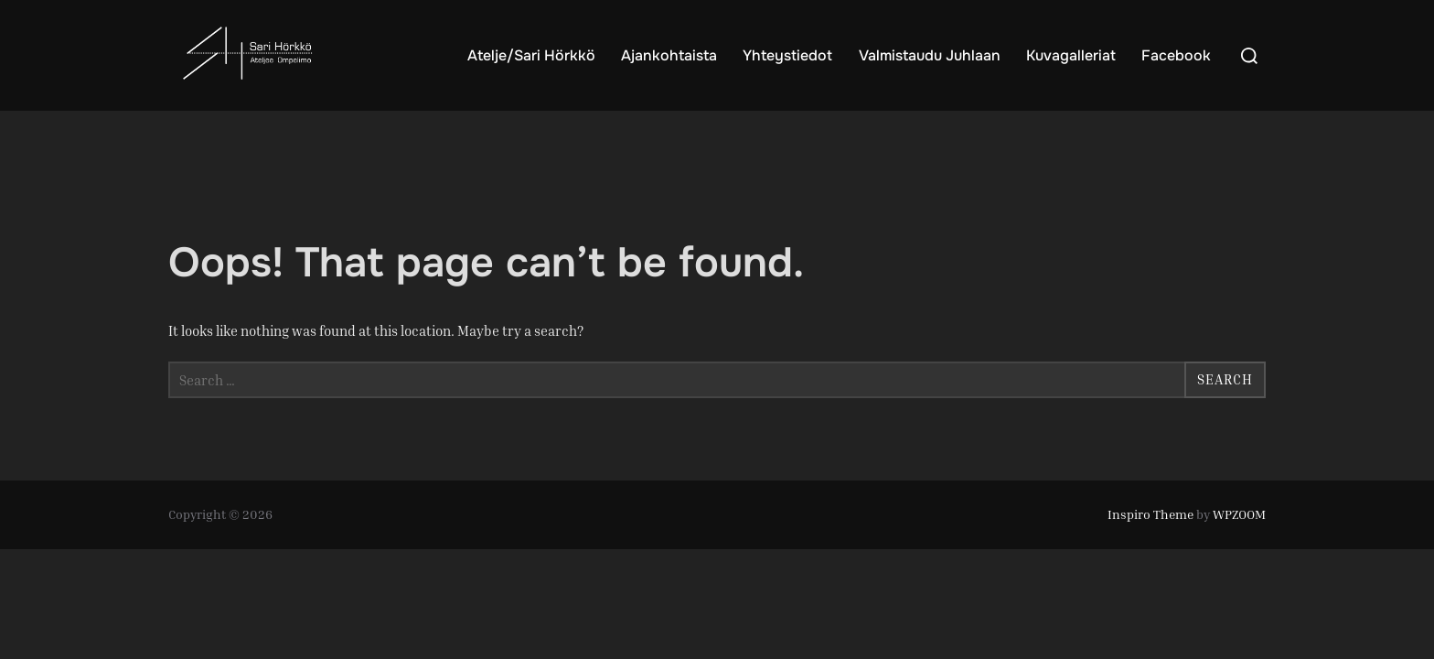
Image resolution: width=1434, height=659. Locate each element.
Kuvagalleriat (1071, 55)
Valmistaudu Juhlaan (930, 55)
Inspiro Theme (1150, 514)
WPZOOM (1239, 514)
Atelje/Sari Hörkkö (531, 55)
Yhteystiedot (787, 55)
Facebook (1176, 55)
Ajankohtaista (669, 55)
